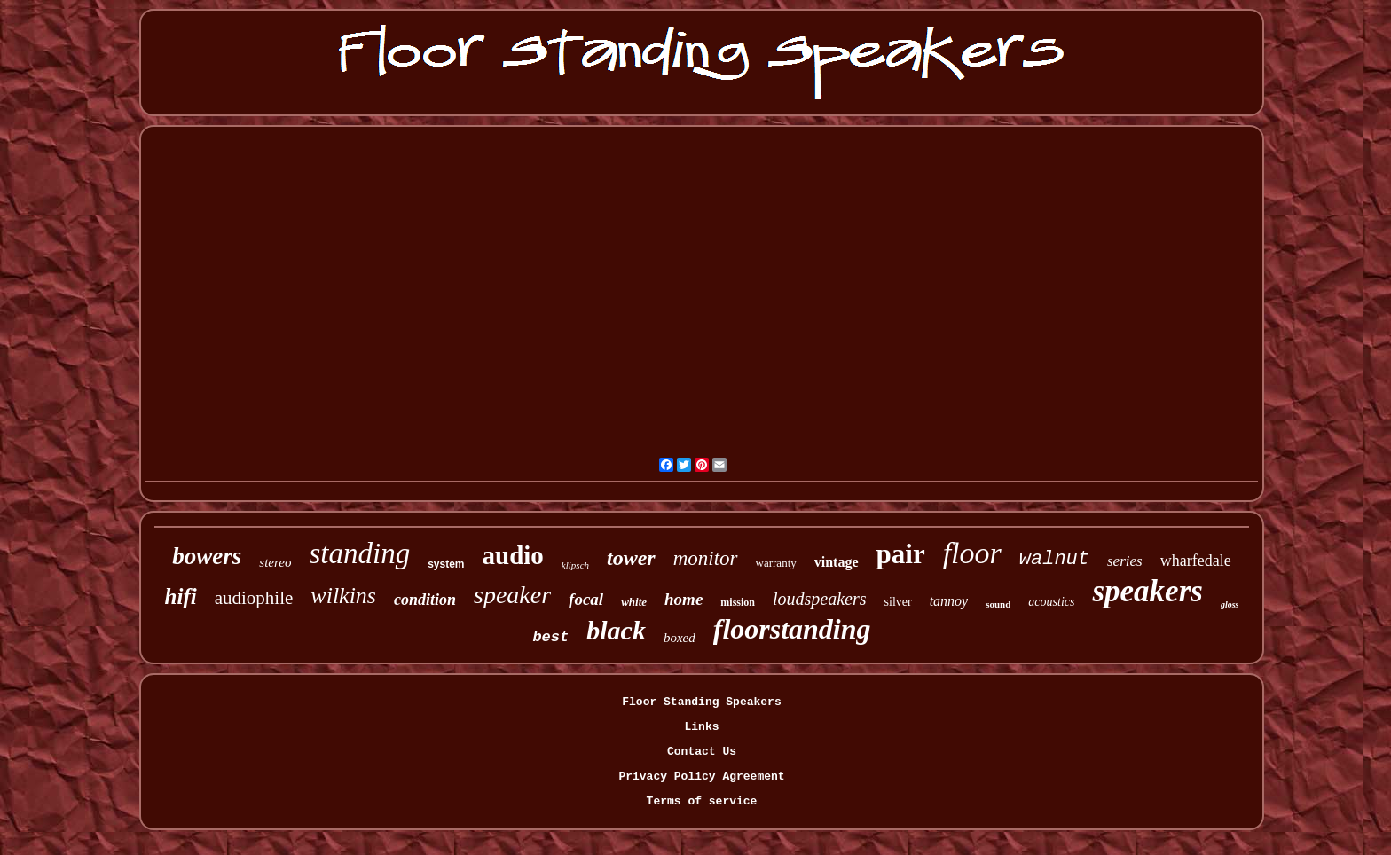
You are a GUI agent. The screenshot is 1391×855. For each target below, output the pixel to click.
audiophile (254, 597)
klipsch (575, 565)
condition (425, 599)
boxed (680, 638)
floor (972, 553)
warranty (776, 562)
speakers (1147, 591)
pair (900, 553)
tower (631, 557)
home (683, 599)
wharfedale (1195, 560)
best (550, 637)
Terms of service (702, 801)
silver (898, 601)
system (446, 564)
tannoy (949, 600)
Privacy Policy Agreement (701, 776)
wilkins (343, 595)
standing (359, 553)
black (616, 630)
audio (513, 555)
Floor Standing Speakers (701, 702)
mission (737, 602)
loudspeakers (820, 598)
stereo (275, 562)
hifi (181, 596)
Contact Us (701, 751)
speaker (512, 594)
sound (998, 604)
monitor (705, 558)
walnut (1054, 559)
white (634, 601)
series (1125, 561)
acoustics (1051, 601)
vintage (836, 561)
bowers (206, 556)
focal (586, 599)
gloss (1230, 604)
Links (701, 726)
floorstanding (792, 629)
